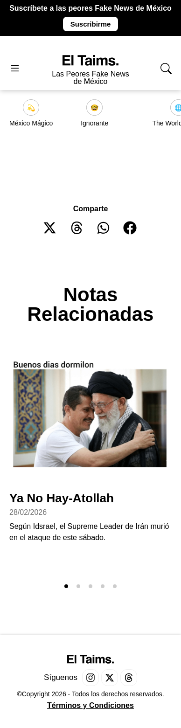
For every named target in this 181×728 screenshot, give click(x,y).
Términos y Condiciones (90, 705)
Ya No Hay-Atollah (61, 498)
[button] (50, 227)
